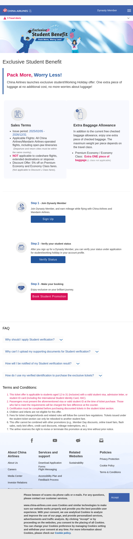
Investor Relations (17, 483)
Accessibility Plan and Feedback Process (50, 476)
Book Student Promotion (49, 296)
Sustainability (76, 463)
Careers (12, 470)
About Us (13, 463)
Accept (115, 497)
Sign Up (48, 219)
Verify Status (48, 259)
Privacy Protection (109, 459)
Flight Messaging (47, 470)
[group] (20, 454)
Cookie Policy (107, 466)
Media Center (15, 476)
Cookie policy (62, 533)
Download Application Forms (50, 463)
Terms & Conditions (110, 472)
